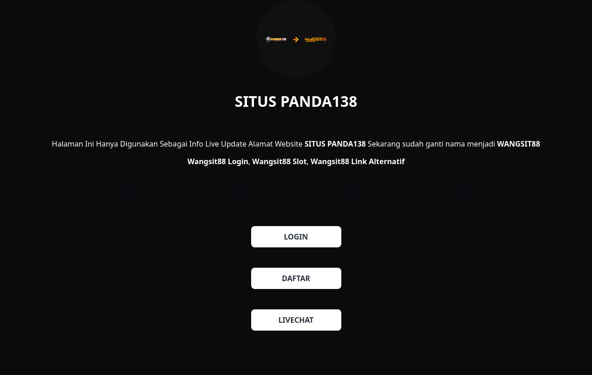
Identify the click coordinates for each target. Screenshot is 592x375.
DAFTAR (296, 278)
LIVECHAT (296, 320)
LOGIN (296, 237)
